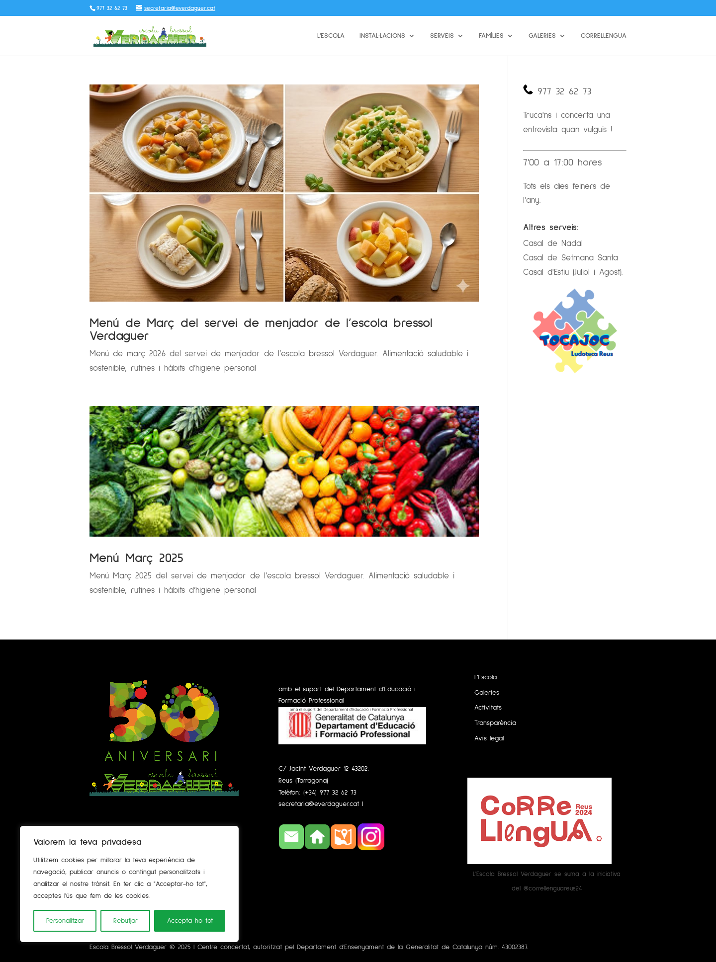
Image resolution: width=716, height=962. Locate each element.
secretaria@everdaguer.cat (320, 804)
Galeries (542, 35)
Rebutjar (125, 920)
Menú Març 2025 (136, 558)
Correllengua (603, 35)
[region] (129, 884)
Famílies (491, 35)
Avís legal (489, 738)
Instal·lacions (382, 35)
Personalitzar (65, 920)
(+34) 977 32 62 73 (330, 792)
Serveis (442, 35)
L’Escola (331, 35)
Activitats (488, 707)
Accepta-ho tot (190, 920)
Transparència (495, 723)
